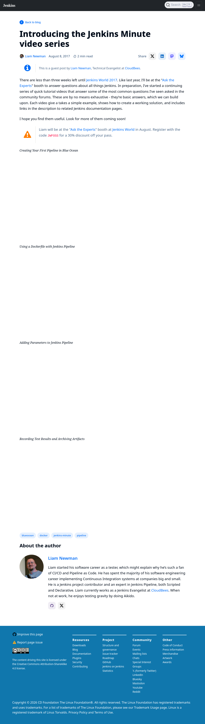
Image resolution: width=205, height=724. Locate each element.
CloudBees (132, 68)
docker (44, 535)
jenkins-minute (62, 535)
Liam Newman (81, 68)
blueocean (28, 535)
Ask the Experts (82, 129)
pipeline (81, 535)
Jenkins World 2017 (101, 80)
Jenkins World (123, 129)
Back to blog (33, 22)
